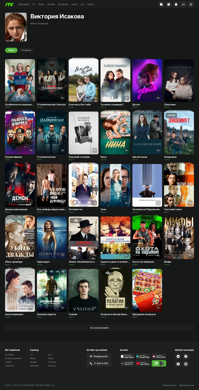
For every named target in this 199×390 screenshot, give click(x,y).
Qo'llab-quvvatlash (13, 358)
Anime (74, 4)
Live (82, 4)
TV (33, 4)
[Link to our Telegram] (178, 356)
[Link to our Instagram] (186, 356)
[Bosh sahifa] (9, 4)
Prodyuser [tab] (26, 50)
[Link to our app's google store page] (143, 356)
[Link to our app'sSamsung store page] (159, 356)
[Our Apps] (127, 363)
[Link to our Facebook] (178, 364)
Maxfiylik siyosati (186, 385)
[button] (183, 4)
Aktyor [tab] (11, 50)
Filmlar (41, 4)
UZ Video (52, 362)
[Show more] (99, 328)
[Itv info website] (159, 363)
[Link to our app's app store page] (127, 356)
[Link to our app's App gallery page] (143, 363)
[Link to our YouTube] (186, 364)
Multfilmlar (63, 4)
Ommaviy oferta (169, 385)
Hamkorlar (9, 366)
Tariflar (90, 4)
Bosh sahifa (24, 4)
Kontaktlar (9, 355)
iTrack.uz (52, 366)
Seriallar (51, 4)
